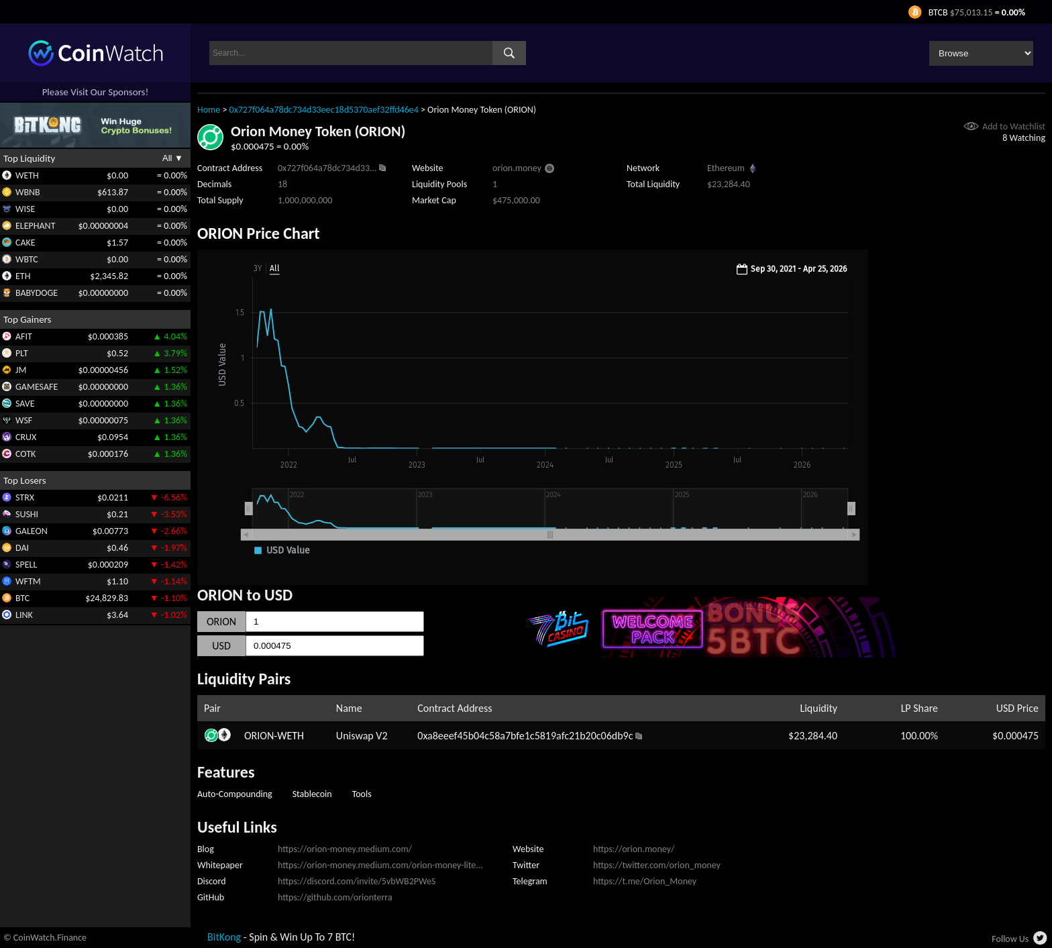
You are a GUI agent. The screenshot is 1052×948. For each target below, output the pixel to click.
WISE (25, 209)
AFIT (23, 336)
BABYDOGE (36, 293)
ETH (22, 276)
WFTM (28, 581)
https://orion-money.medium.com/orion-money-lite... (380, 865)
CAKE (25, 242)
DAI (22, 548)
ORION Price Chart (258, 233)
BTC (22, 598)
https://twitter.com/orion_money (657, 865)
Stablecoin (312, 794)
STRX (24, 497)
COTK (25, 454)
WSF (23, 420)
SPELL (26, 564)
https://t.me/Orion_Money (644, 881)
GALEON (31, 531)
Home (208, 109)
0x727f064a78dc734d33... (327, 168)
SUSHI (26, 514)
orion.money (516, 168)
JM (20, 370)
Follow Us (1010, 939)
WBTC (26, 259)
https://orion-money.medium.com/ (345, 849)
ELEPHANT (35, 225)
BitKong (224, 937)
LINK (24, 615)
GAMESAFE (36, 386)
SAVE (25, 403)
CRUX (25, 437)
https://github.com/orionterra (335, 897)
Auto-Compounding (234, 794)
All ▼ (172, 158)
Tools (362, 794)
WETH (27, 175)
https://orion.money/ (633, 849)
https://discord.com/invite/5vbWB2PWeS (356, 881)
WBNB (27, 192)
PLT (21, 353)
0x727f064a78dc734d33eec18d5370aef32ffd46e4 (324, 109)
